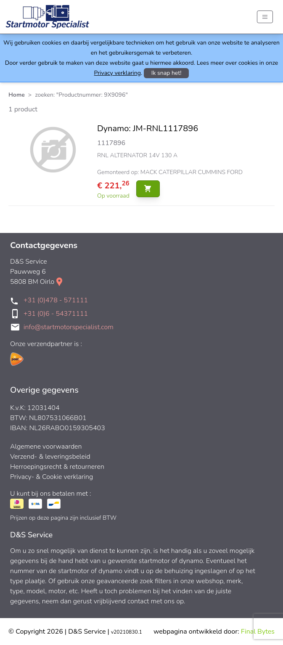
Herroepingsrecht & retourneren (57, 466)
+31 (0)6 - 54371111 (56, 313)
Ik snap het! (166, 73)
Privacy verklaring (117, 73)
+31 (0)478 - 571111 (56, 300)
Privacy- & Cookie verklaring (51, 476)
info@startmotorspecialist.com (69, 327)
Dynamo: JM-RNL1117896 (147, 128)
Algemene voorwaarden (46, 446)
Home (16, 95)
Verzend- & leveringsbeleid (50, 456)
